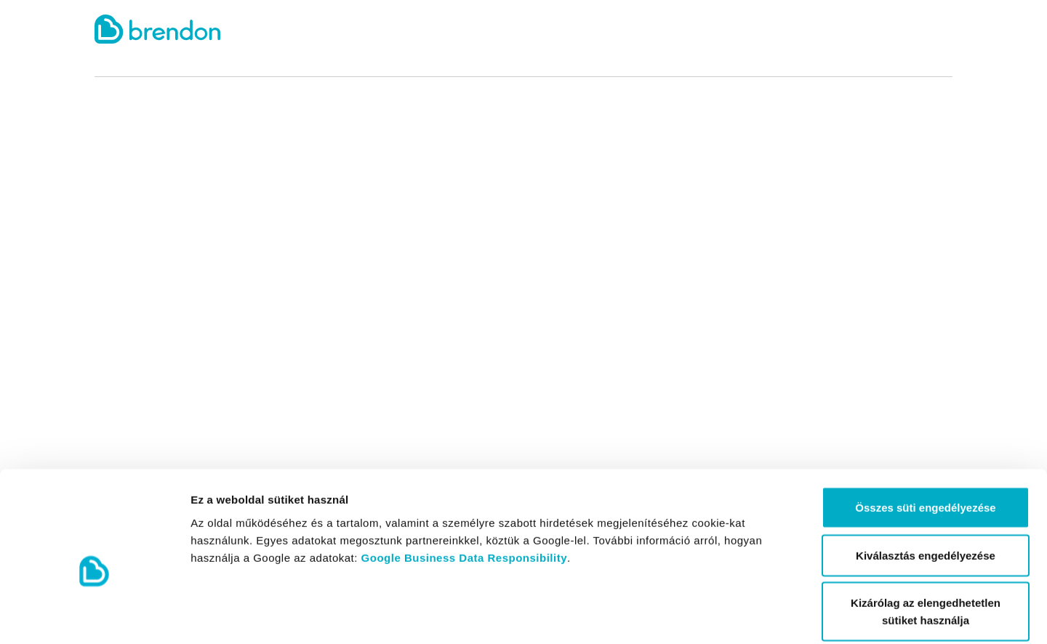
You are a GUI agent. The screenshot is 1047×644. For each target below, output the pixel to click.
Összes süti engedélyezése (925, 436)
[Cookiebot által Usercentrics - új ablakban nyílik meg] (94, 616)
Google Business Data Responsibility (464, 485)
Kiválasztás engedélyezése (925, 484)
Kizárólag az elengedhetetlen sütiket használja (925, 540)
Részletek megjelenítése (826, 615)
